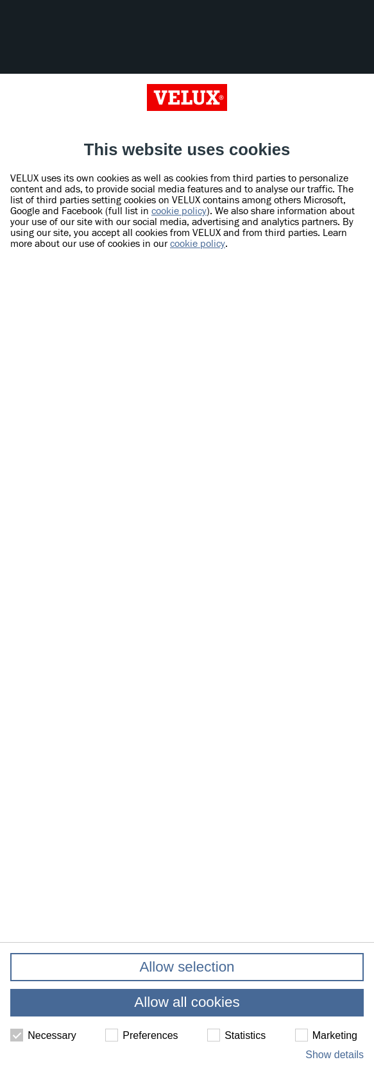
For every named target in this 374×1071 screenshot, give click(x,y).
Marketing (326, 1035)
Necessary (43, 1035)
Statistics (236, 1035)
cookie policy (179, 210)
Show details (334, 1054)
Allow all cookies (186, 1002)
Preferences (141, 1035)
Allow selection (186, 967)
